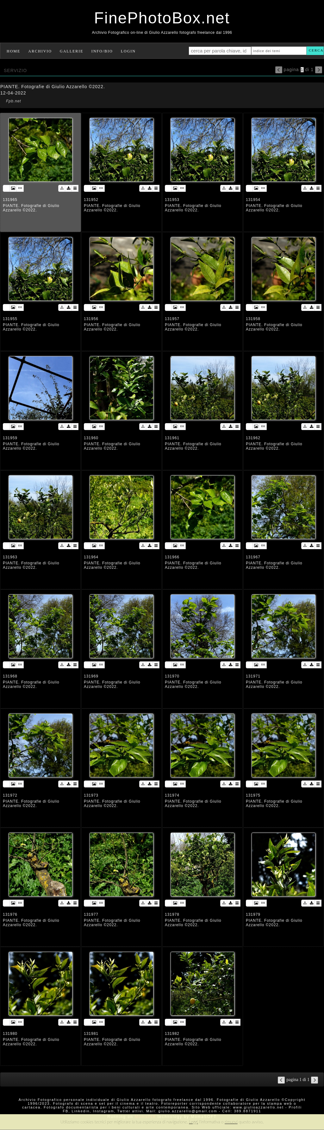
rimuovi (231, 1121)
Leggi (193, 1121)
